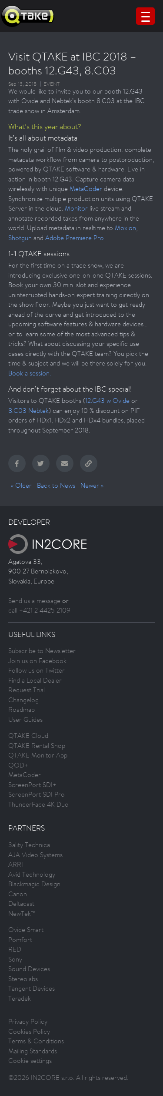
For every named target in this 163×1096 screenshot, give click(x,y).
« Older (21, 485)
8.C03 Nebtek (28, 410)
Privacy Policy (27, 1021)
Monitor (76, 208)
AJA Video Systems (35, 854)
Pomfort (20, 939)
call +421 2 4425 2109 (39, 610)
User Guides (25, 719)
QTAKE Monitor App (37, 755)
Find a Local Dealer (35, 680)
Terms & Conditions (36, 1041)
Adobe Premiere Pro (74, 237)
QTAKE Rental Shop (36, 745)
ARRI (15, 864)
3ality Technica (29, 844)
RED (14, 949)
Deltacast (21, 903)
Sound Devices (29, 968)
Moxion (125, 227)
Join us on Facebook (37, 660)
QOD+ (18, 765)
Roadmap (21, 709)
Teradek (19, 998)
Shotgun (20, 237)
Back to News (56, 485)
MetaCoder (86, 188)
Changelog (23, 699)
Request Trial (26, 689)
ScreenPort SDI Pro (36, 794)
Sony (15, 959)
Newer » (91, 485)
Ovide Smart (25, 929)
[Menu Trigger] (145, 16)
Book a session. (29, 373)
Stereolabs (23, 978)
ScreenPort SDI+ (32, 784)
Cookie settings (30, 1060)
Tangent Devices (31, 988)
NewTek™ (22, 913)
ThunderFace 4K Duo (38, 804)
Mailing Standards (32, 1051)
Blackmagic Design (34, 883)
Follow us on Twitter (36, 670)
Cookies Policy (29, 1031)
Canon (17, 893)
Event (51, 84)
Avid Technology (31, 874)
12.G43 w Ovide (107, 400)
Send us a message (34, 600)
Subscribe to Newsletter (42, 650)
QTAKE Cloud (28, 735)
